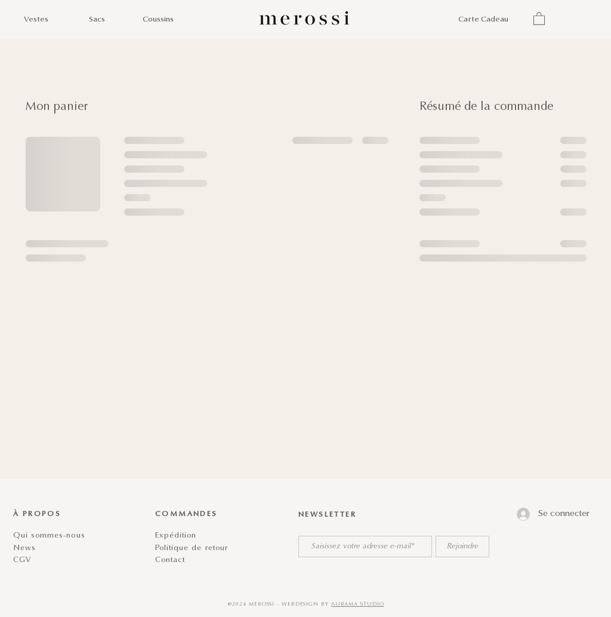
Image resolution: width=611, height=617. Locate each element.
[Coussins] (158, 20)
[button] (539, 18)
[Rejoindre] (462, 546)
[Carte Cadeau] (483, 20)
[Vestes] (36, 20)
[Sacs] (97, 20)
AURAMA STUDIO (357, 604)
